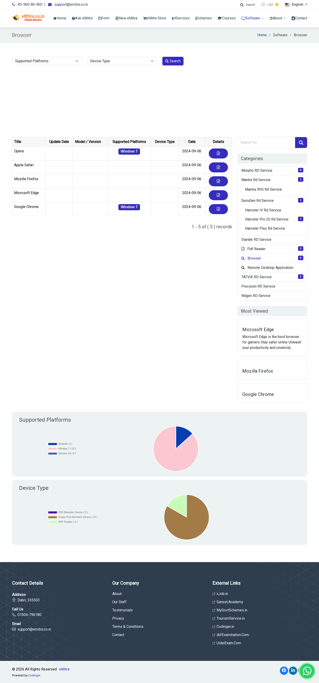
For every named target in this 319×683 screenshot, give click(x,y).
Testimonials (122, 610)
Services (181, 18)
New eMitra (126, 18)
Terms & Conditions (127, 626)
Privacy (118, 618)
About (278, 18)
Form (104, 18)
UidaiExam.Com (226, 643)
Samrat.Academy (227, 602)
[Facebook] (284, 671)
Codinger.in (223, 626)
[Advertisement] (159, 103)
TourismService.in (228, 618)
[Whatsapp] (307, 671)
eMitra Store (154, 18)
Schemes (203, 18)
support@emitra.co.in (71, 4)
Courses (226, 18)
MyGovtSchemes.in (229, 610)
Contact (299, 18)
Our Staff (119, 602)
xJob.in (220, 594)
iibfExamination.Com (230, 635)
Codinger (34, 675)
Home (59, 18)
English (294, 4)
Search (173, 61)
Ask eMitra (82, 18)
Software (252, 18)
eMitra (64, 669)
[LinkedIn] (293, 671)
